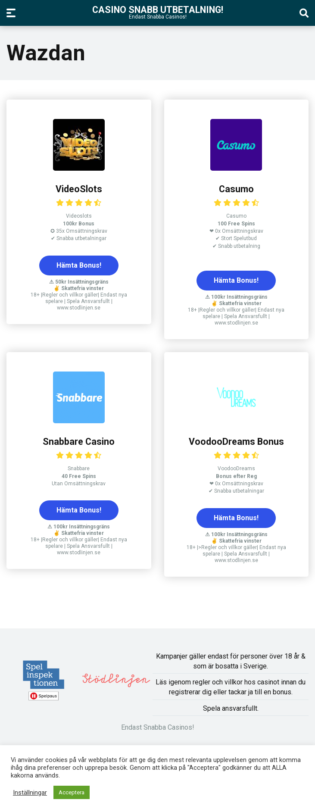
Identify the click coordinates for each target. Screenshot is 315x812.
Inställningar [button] (30, 792)
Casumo (236, 189)
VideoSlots (79, 189)
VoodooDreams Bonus (236, 441)
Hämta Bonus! (78, 265)
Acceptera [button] (71, 792)
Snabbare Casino (79, 441)
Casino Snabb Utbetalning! (157, 9)
